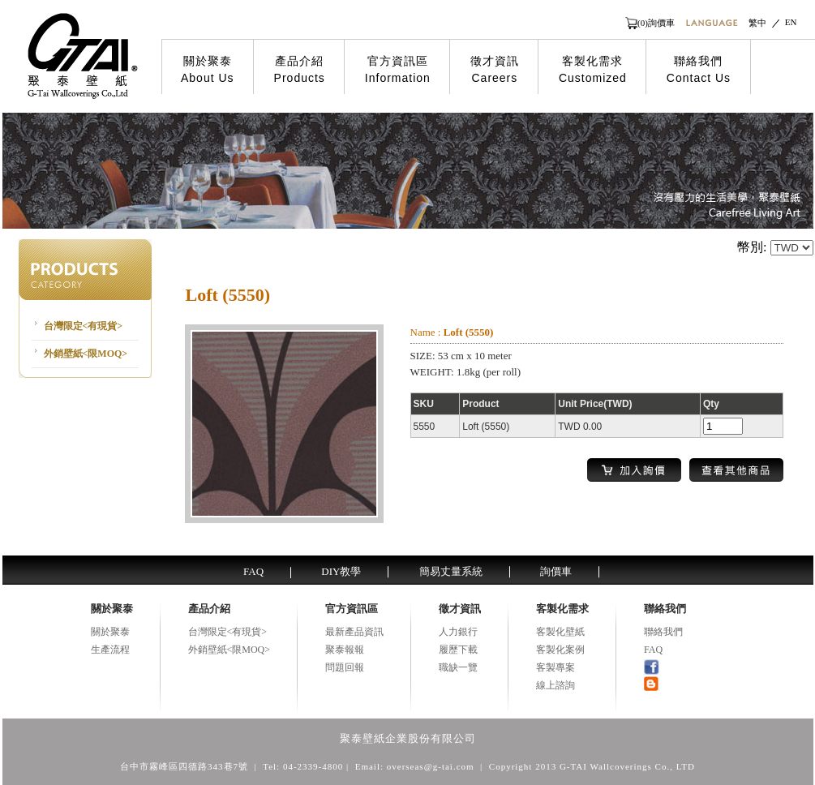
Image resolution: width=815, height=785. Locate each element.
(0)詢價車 (656, 23)
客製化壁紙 (560, 631)
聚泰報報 (344, 649)
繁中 (757, 23)
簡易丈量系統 (451, 571)
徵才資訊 (494, 69)
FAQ (253, 571)
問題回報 (344, 667)
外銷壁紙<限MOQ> (86, 353)
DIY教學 (341, 571)
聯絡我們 (699, 69)
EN (791, 22)
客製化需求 (593, 69)
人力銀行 (458, 631)
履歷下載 (458, 649)
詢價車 (556, 571)
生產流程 (110, 649)
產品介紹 (299, 69)
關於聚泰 (207, 69)
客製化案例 (560, 649)
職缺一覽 (458, 667)
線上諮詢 (555, 685)
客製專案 (555, 667)
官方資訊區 (398, 69)
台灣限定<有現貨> (83, 326)
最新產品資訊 (354, 631)
